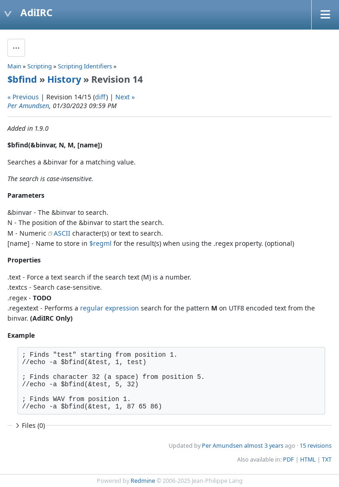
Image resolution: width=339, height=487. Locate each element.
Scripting (39, 66)
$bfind (22, 79)
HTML (308, 459)
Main (14, 66)
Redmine (143, 481)
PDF (288, 459)
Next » (125, 96)
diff (100, 96)
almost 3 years (263, 446)
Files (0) (29, 425)
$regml (100, 243)
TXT (327, 459)
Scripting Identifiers (85, 66)
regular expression (109, 308)
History (64, 79)
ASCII (62, 233)
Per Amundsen (28, 105)
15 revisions (316, 446)
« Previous (23, 96)
